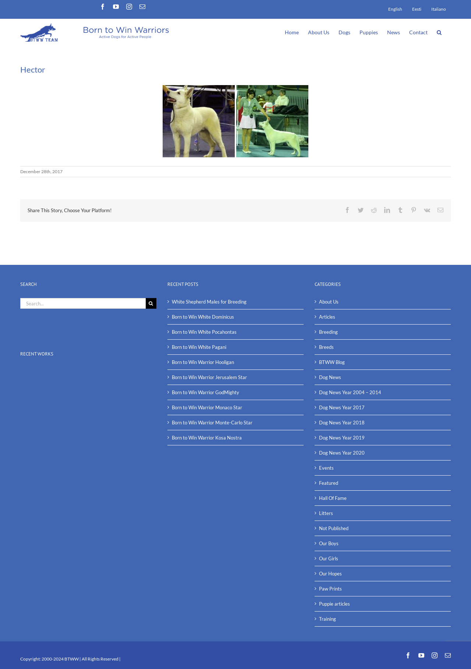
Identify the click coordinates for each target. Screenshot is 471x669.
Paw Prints (330, 589)
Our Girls (328, 558)
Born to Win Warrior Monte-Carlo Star (212, 422)
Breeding (328, 332)
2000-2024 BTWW (60, 659)
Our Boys (329, 543)
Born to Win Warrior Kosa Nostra (207, 438)
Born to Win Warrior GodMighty (205, 392)
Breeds (326, 347)
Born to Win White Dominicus (203, 317)
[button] (439, 31)
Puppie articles (334, 604)
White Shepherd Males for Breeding (209, 302)
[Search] (151, 303)
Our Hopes (330, 574)
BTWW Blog (332, 362)
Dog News (330, 377)
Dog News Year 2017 (342, 407)
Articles (327, 317)
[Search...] (83, 303)
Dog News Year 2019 (342, 438)
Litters (326, 513)
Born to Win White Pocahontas (204, 332)
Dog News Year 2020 (342, 453)
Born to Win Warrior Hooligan (203, 362)
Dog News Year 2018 (342, 422)
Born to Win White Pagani (199, 347)
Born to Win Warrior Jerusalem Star (209, 377)
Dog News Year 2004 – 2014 (350, 392)
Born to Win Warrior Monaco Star (207, 407)
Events (326, 468)
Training (327, 619)
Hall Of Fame (333, 498)
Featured (328, 483)
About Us (329, 302)
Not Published (333, 528)
